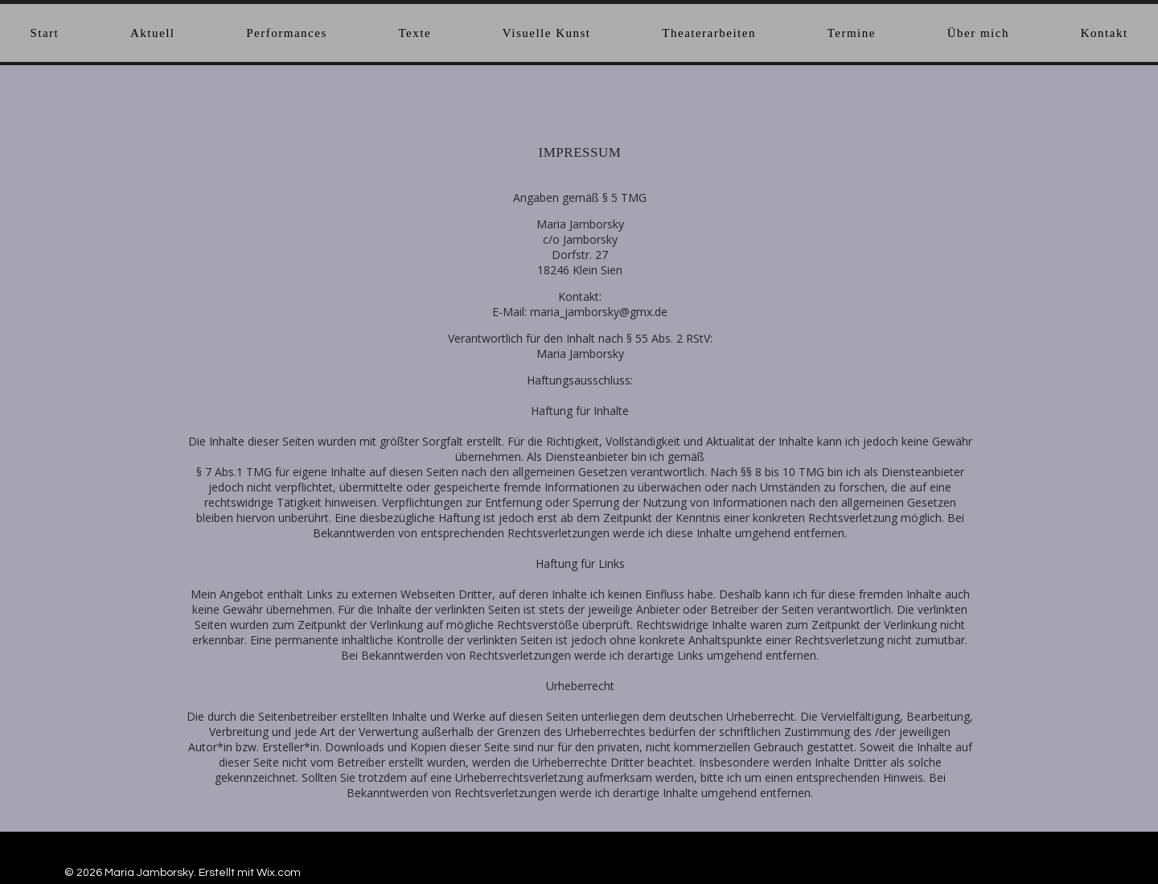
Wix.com (279, 872)
